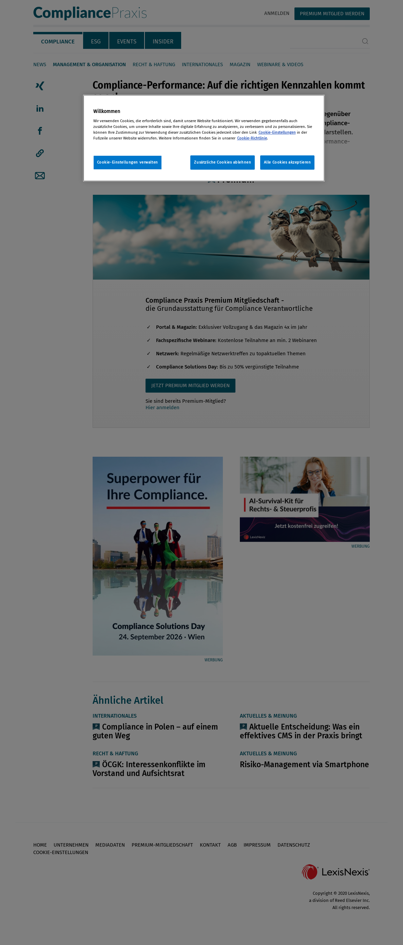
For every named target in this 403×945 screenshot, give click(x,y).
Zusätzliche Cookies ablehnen (222, 162)
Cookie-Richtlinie (252, 138)
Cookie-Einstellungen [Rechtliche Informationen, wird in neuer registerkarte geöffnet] (277, 132)
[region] (204, 138)
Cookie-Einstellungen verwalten (127, 162)
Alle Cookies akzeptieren (287, 162)
